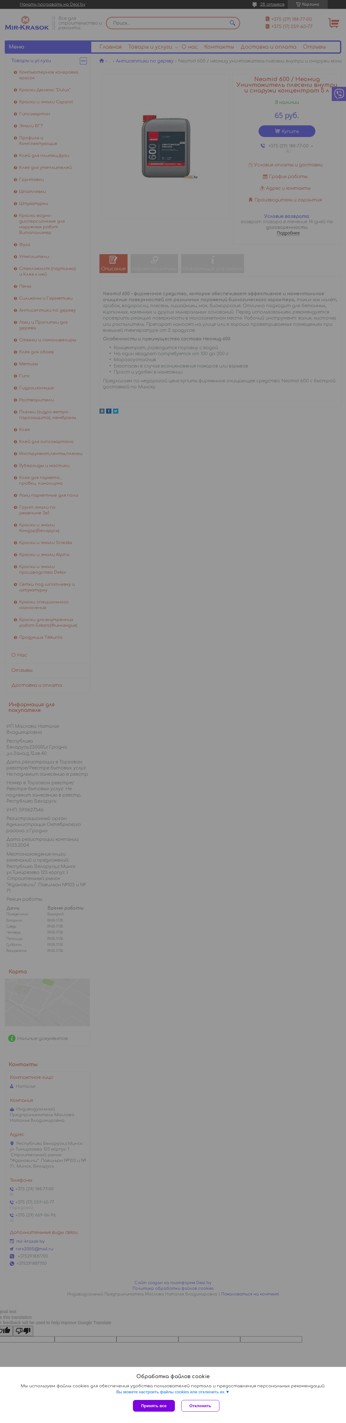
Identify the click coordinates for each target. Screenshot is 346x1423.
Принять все (154, 1405)
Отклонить (200, 1405)
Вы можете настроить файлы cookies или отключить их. (170, 1392)
